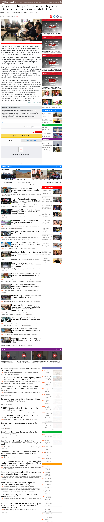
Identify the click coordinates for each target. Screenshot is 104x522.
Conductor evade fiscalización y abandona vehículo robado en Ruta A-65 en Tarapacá (20, 400)
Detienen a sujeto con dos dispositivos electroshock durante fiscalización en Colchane (21, 473)
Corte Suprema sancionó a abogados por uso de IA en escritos (48, 471)
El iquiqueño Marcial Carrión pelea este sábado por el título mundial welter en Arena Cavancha (26, 212)
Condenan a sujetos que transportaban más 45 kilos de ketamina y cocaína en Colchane (26, 340)
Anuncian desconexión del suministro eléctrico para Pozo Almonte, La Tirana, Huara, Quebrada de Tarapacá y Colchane (21, 505)
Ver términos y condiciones (21, 163)
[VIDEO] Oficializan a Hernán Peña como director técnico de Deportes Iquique (20, 409)
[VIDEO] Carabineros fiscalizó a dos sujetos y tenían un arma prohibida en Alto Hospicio (21, 378)
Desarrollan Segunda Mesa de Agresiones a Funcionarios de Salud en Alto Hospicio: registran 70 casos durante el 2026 (26, 308)
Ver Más (52, 429)
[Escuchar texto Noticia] (40, 102)
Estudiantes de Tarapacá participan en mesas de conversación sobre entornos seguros (26, 254)
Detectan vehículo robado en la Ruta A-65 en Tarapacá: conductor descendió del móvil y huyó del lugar (21, 443)
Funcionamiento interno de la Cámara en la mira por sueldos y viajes (49, 506)
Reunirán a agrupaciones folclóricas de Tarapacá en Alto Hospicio (26, 296)
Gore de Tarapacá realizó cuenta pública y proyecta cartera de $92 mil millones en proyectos (25, 201)
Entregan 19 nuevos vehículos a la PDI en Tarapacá (25, 233)
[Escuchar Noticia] (37, 12)
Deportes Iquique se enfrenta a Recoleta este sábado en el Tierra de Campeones (25, 287)
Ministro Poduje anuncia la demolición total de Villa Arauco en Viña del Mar (47, 193)
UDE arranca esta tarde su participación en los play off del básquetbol (49, 439)
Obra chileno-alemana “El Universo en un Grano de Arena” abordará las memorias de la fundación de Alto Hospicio (20, 388)
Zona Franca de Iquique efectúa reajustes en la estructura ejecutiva (19, 433)
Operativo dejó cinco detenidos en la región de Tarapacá (19, 424)
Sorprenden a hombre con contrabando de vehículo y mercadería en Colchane (26, 265)
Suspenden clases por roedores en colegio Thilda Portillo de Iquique (24, 222)
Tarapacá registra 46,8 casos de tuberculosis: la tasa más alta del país (25, 319)
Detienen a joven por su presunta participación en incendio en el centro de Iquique (25, 331)
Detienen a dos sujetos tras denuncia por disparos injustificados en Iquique (25, 275)
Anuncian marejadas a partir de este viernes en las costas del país (20, 369)
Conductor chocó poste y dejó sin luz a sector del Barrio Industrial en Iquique (20, 416)
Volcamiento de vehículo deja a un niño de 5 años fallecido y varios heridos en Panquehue (47, 117)
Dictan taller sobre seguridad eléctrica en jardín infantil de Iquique (19, 495)
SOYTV (3, 349)
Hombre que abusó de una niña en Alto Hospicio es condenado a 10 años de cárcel (26, 244)
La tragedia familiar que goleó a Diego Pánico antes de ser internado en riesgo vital (47, 123)
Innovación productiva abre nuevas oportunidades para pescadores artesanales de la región (20, 483)
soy (7, 195)
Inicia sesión (28, 116)
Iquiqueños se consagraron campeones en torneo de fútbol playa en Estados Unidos (26, 190)
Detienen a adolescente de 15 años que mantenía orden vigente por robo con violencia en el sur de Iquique (20, 454)
